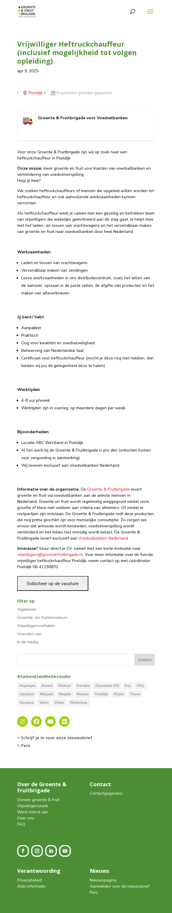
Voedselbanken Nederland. (103, 538)
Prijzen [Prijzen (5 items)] (119, 694)
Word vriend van (32, 812)
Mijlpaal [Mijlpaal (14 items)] (46, 694)
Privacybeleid (29, 880)
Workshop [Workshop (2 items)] (78, 702)
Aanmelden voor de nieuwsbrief (119, 886)
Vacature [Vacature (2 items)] (27, 702)
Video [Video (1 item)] (59, 702)
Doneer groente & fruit (38, 800)
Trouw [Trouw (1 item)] (135, 694)
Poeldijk (36, 93)
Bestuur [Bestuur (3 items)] (64, 685)
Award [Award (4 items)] (46, 685)
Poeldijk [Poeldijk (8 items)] (101, 694)
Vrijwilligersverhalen (36, 625)
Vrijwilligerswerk (32, 806)
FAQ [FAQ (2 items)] (140, 685)
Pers (94, 892)
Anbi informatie (31, 886)
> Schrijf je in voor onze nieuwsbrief (54, 737)
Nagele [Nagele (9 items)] (65, 694)
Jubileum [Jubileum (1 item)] (27, 694)
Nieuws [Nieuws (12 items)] (83, 694)
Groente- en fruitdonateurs (42, 617)
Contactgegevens (106, 793)
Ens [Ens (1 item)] (128, 685)
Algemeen (26, 609)
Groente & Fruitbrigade (108, 489)
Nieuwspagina (103, 880)
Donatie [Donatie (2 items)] (83, 685)
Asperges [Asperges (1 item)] (28, 685)
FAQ (21, 824)
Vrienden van (29, 634)
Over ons (25, 818)
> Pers (23, 745)
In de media (27, 642)
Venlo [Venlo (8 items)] (44, 702)
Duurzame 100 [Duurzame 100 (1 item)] (107, 685)
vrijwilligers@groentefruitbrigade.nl (50, 554)
